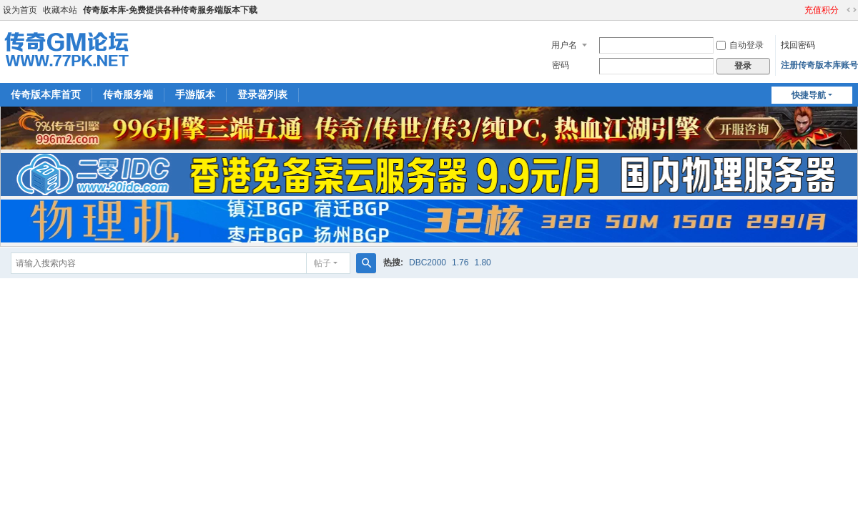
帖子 (322, 263)
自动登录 (740, 45)
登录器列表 (262, 94)
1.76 (460, 263)
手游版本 (195, 94)
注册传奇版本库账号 (819, 65)
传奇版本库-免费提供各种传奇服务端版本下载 (170, 10)
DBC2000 (427, 263)
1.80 (482, 263)
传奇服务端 (128, 94)
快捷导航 (809, 95)
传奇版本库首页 (46, 94)
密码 (560, 65)
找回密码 (798, 45)
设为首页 (20, 10)
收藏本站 (60, 10)
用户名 (564, 45)
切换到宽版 (851, 10)
